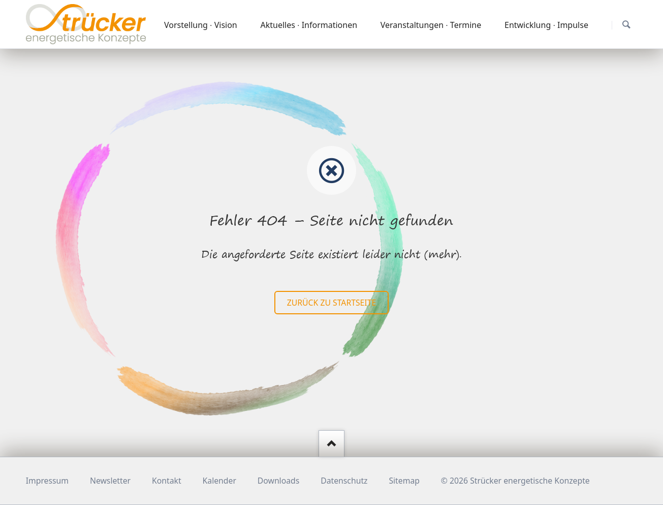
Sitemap (404, 480)
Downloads (278, 480)
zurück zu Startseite (331, 302)
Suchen (626, 24)
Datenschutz (344, 480)
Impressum (47, 480)
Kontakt (166, 480)
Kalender (219, 480)
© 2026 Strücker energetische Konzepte (515, 480)
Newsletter (110, 480)
